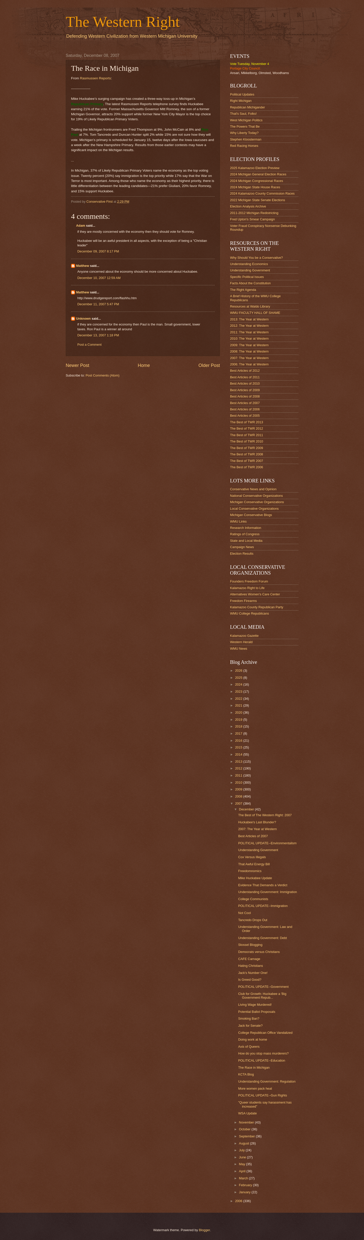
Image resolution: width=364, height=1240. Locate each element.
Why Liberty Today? (244, 133)
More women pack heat (255, 1088)
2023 (239, 691)
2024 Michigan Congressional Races (256, 181)
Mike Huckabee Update (255, 878)
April (242, 1171)
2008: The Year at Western (249, 351)
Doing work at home (252, 1039)
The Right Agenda (243, 290)
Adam (80, 225)
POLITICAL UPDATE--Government (263, 987)
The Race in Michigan (254, 1067)
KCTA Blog (246, 1074)
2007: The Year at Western (249, 358)
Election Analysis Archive (248, 206)
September (247, 1136)
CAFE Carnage (249, 959)
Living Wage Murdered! (255, 1005)
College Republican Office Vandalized (265, 1033)
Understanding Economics (249, 264)
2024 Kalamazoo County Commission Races (262, 193)
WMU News (238, 648)
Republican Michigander (247, 107)
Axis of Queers (248, 1046)
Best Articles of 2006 (245, 409)
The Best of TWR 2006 (246, 467)
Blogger (204, 1230)
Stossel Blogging (250, 945)
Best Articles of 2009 (245, 390)
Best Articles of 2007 (245, 403)
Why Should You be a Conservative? (256, 258)
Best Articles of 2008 (245, 396)
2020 (239, 712)
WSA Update (247, 1113)
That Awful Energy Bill (254, 864)
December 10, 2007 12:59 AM (99, 278)
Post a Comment (89, 344)
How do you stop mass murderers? (263, 1053)
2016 (239, 740)
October (245, 1129)
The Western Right (123, 21)
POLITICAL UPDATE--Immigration (263, 906)
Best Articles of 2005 (245, 415)
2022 (239, 698)
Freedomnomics (249, 871)
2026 (239, 670)
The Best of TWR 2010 (246, 441)
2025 (239, 678)
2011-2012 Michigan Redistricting (254, 213)
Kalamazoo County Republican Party (256, 607)
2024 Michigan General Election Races (258, 174)
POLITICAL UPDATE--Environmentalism (267, 843)
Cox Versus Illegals (252, 857)
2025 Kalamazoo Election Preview (254, 168)
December (247, 809)
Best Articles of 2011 (245, 377)
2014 (239, 754)
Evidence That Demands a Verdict (262, 885)
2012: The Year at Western (249, 325)
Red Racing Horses (244, 146)
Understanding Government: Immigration (267, 892)
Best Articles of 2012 (245, 370)
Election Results (241, 553)
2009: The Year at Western (249, 345)
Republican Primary (87, 104)
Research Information (245, 528)
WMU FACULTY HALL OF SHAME (255, 313)
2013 (239, 761)
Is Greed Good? (249, 979)
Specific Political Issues (247, 277)
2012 (239, 768)
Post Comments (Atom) (103, 375)
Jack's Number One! (252, 973)
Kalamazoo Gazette (244, 636)
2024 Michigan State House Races (255, 187)
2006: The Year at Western (249, 364)
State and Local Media (246, 541)
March (244, 1178)
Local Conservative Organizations (254, 508)
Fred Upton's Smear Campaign (252, 219)
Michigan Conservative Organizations (257, 502)
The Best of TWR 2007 (246, 461)
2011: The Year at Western (249, 332)
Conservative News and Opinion (253, 489)
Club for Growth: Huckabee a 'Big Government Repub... (262, 995)
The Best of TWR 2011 (246, 435)
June (243, 1157)
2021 (239, 705)
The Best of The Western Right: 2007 (265, 815)
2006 (239, 1201)
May (242, 1164)
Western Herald (241, 642)
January (245, 1192)
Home (144, 365)
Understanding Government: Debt (262, 938)
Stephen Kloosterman (245, 139)
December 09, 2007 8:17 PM (98, 251)
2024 (239, 684)
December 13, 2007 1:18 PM (98, 335)
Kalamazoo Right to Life (247, 588)
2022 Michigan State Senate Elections (257, 200)
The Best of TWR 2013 (246, 422)
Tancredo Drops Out (252, 920)
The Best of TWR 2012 (246, 428)
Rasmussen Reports (95, 78)
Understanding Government (250, 270)
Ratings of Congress (245, 534)
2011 (239, 775)
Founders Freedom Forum (249, 581)
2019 (239, 719)
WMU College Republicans (249, 613)
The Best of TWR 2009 (246, 448)
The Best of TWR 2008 (246, 454)
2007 (239, 803)
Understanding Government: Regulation (266, 1081)
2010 (239, 782)
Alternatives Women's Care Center (255, 594)
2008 (239, 796)
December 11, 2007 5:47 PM (98, 304)
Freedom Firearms (243, 601)
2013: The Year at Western (249, 319)
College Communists (253, 899)
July (242, 1150)
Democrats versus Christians (259, 952)
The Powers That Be (245, 126)
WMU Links (238, 521)
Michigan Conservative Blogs (251, 515)
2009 (239, 789)
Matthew (82, 266)
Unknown (83, 318)
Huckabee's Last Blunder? (257, 822)
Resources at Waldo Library (250, 306)
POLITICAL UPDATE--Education (261, 1060)
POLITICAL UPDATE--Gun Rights (262, 1095)
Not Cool (244, 913)
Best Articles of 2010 (245, 383)
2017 (239, 733)
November (247, 1122)
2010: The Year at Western (249, 338)
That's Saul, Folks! (243, 113)
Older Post (209, 365)
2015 (239, 747)
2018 (239, 726)
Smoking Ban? (248, 1018)
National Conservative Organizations (256, 496)
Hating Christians (250, 966)
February (246, 1185)
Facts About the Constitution (250, 283)
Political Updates (242, 94)
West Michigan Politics (246, 120)
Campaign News (242, 547)
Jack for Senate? (250, 1025)
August (244, 1143)
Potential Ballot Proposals (256, 1012)
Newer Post (77, 365)
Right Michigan (241, 101)
